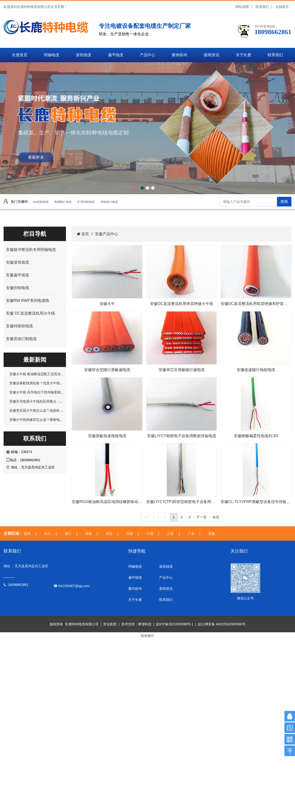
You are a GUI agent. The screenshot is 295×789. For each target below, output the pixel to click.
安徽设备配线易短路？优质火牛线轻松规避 (41, 383)
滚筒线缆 (83, 55)
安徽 (211, 533)
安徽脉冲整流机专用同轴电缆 (31, 250)
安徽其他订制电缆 (21, 339)
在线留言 (282, 7)
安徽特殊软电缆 (19, 326)
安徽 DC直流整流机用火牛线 (30, 313)
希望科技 (145, 624)
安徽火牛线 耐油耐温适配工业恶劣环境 (38, 374)
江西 (150, 533)
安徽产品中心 (106, 234)
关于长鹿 (243, 55)
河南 (129, 533)
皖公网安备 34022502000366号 (221, 624)
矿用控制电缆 (86, 202)
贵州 (27, 533)
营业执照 (110, 624)
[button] (142, 188)
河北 (109, 533)
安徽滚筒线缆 (17, 262)
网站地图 (242, 7)
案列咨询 (135, 588)
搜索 (284, 201)
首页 (84, 234)
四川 (47, 533)
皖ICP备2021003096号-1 (175, 624)
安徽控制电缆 (17, 288)
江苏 (170, 533)
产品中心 (147, 55)
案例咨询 (179, 55)
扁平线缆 (115, 55)
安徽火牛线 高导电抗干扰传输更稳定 (36, 392)
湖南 (88, 533)
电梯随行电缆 (63, 202)
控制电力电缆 (109, 202)
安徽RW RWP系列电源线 (27, 300)
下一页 (201, 517)
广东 (191, 533)
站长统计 (147, 636)
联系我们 (262, 7)
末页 (215, 517)
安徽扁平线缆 (17, 275)
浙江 (68, 533)
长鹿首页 (19, 55)
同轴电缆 (51, 55)
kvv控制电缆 (41, 202)
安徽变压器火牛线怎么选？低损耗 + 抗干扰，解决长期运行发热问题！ (61, 410)
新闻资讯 (211, 55)
